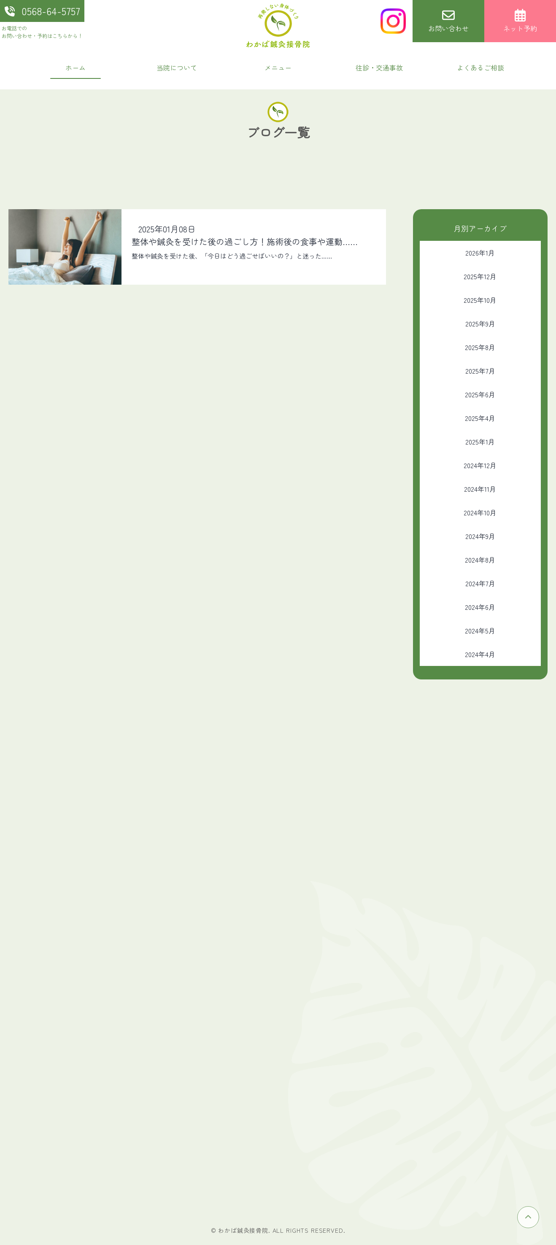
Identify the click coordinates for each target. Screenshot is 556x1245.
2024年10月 (480, 512)
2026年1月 (480, 253)
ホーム (75, 67)
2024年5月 (480, 630)
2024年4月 (480, 654)
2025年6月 (480, 394)
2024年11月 (480, 489)
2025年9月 (480, 323)
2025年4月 (480, 418)
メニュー (278, 67)
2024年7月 (480, 583)
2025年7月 (480, 371)
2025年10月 (480, 300)
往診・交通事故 (379, 67)
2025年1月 (480, 442)
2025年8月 (480, 347)
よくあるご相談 (480, 67)
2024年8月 (480, 560)
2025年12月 (480, 276)
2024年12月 (480, 465)
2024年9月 (480, 536)
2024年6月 (480, 607)
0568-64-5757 (42, 10)
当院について (177, 67)
